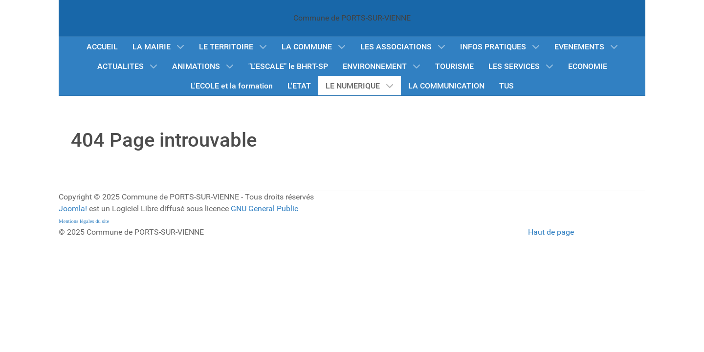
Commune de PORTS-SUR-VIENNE (352, 17)
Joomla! (73, 208)
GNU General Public (264, 208)
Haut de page (551, 232)
